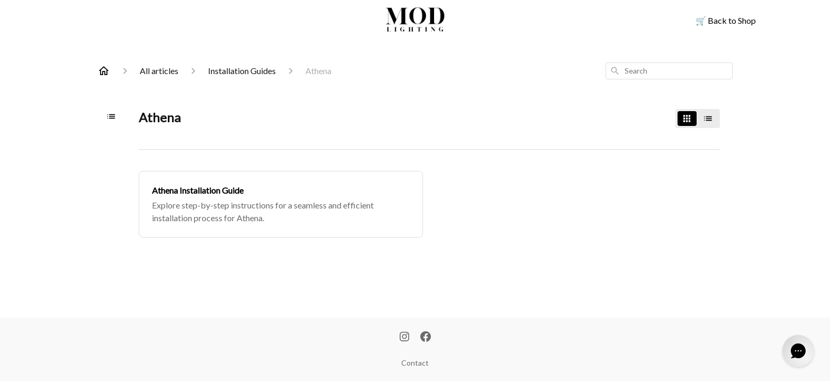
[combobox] (669, 70)
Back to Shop (726, 20)
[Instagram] (404, 337)
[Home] (103, 71)
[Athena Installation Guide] (281, 204)
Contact (415, 362)
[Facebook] (425, 337)
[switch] (697, 118)
